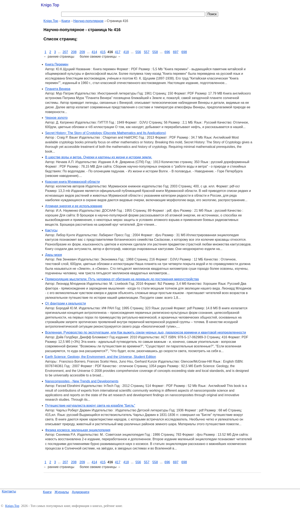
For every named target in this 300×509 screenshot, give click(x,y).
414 (94, 52)
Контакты (9, 491)
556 (138, 52)
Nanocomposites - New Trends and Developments (82, 381)
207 (65, 52)
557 (146, 52)
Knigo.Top (50, 5)
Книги (47, 492)
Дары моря (53, 255)
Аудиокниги (80, 492)
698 (184, 52)
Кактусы (51, 230)
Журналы (61, 492)
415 (103, 52)
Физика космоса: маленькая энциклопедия (77, 430)
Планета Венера (57, 89)
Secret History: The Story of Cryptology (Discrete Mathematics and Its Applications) (105, 133)
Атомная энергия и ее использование (73, 206)
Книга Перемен (56, 64)
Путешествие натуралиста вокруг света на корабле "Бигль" (90, 405)
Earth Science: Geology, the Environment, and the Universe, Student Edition (100, 356)
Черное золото (56, 117)
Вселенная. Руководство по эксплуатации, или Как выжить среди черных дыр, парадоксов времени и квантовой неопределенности (145, 332)
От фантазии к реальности (65, 303)
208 (74, 52)
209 (82, 52)
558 (155, 52)
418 (126, 52)
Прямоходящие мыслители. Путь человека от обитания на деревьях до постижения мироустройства (122, 279)
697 (176, 52)
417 (117, 52)
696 (167, 52)
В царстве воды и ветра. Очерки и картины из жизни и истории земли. (98, 157)
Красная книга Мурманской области (72, 181)
